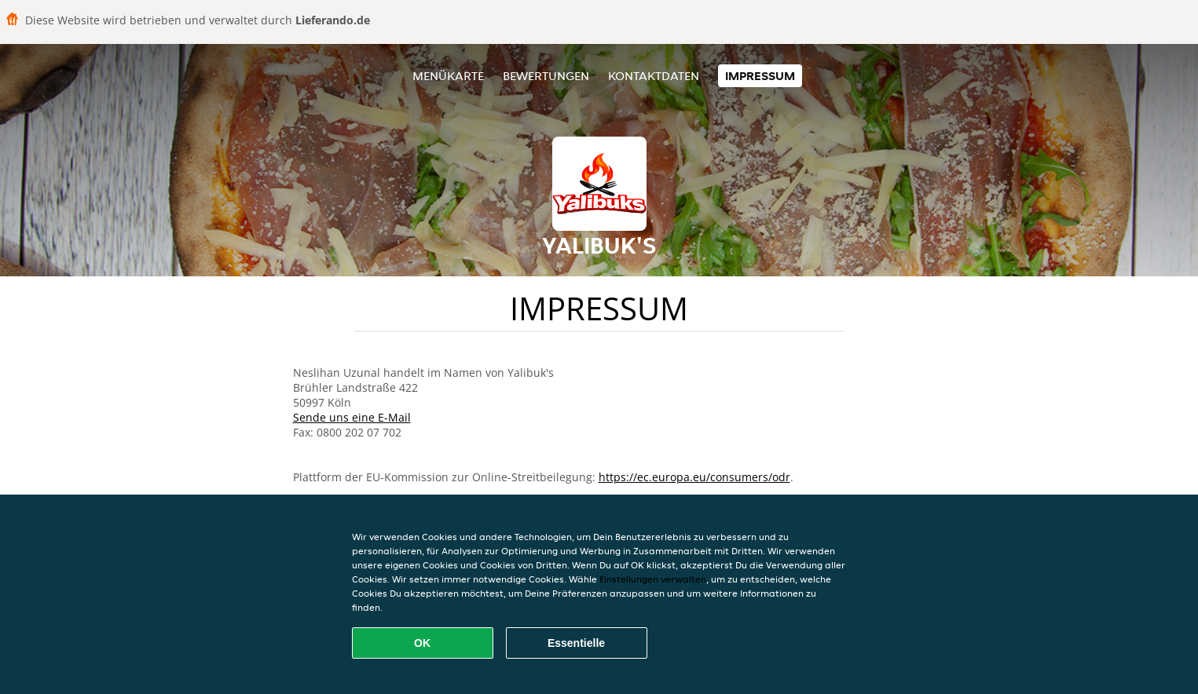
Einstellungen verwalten (652, 579)
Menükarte (448, 76)
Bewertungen (546, 76)
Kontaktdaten (653, 76)
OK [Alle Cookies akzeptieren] (422, 643)
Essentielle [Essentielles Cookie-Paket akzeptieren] (576, 643)
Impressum (760, 76)
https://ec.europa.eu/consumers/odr (694, 476)
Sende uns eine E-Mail (352, 417)
